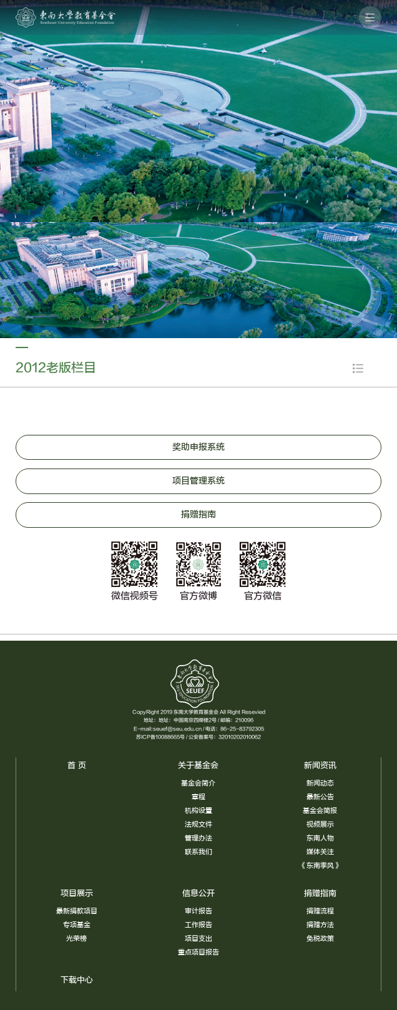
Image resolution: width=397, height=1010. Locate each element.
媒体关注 (320, 852)
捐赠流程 (320, 911)
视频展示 (320, 824)
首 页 (76, 765)
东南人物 (320, 838)
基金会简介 (198, 783)
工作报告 (198, 925)
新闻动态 (320, 783)
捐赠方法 (320, 925)
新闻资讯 (320, 765)
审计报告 (198, 911)
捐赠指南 (320, 893)
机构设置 (198, 811)
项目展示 (77, 893)
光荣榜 (76, 939)
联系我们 (198, 852)
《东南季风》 (320, 866)
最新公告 (320, 797)
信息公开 (198, 893)
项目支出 (198, 939)
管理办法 (198, 838)
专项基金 (77, 925)
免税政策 (320, 939)
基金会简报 (320, 811)
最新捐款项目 (76, 911)
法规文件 (198, 824)
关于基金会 (198, 765)
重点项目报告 (198, 952)
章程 (198, 797)
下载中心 (77, 980)
